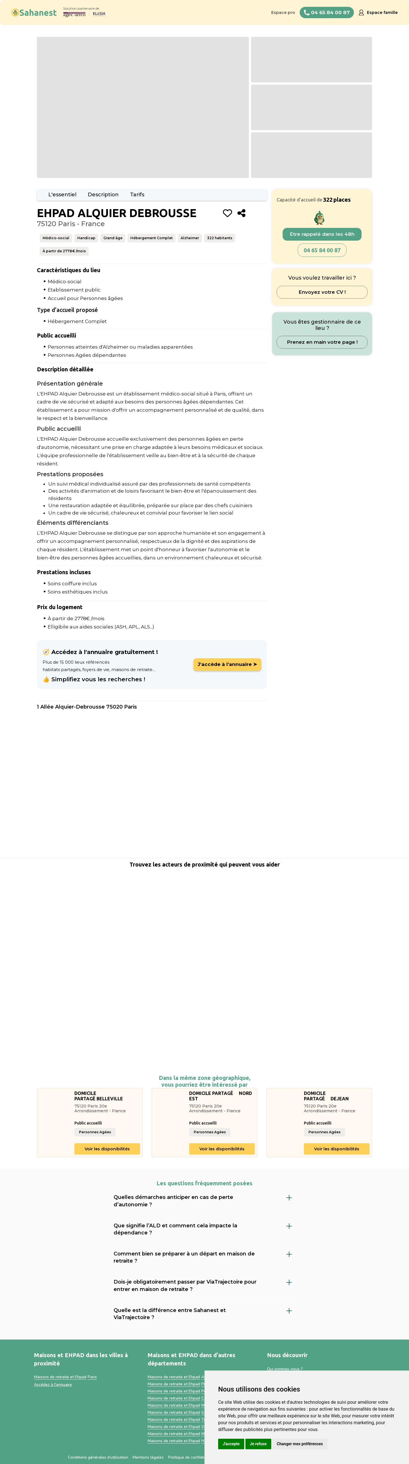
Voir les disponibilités (107, 1148)
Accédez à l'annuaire (53, 1384)
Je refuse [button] (258, 1444)
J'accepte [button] (231, 1444)
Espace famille (382, 12)
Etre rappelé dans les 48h (322, 234)
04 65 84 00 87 (322, 250)
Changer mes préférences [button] (300, 1444)
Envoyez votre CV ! (322, 292)
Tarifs (137, 194)
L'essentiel (62, 194)
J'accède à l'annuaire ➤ (227, 664)
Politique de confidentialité (192, 1457)
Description (103, 194)
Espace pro (283, 12)
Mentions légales (148, 1457)
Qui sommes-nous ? (285, 1369)
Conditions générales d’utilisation (98, 1457)
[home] (34, 12)
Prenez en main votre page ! (322, 342)
